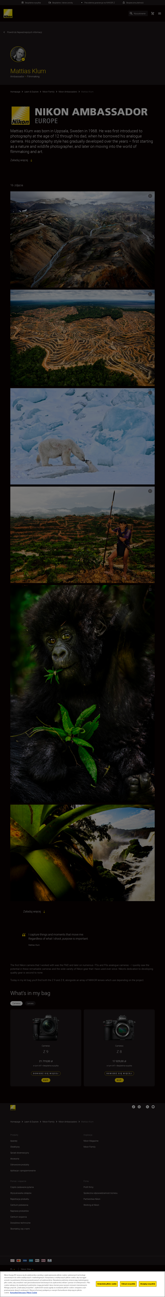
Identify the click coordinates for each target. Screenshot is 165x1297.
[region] (82, 1284)
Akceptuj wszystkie (147, 1284)
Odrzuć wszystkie (128, 1284)
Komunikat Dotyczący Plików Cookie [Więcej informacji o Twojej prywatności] (23, 1292)
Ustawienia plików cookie (106, 1284)
